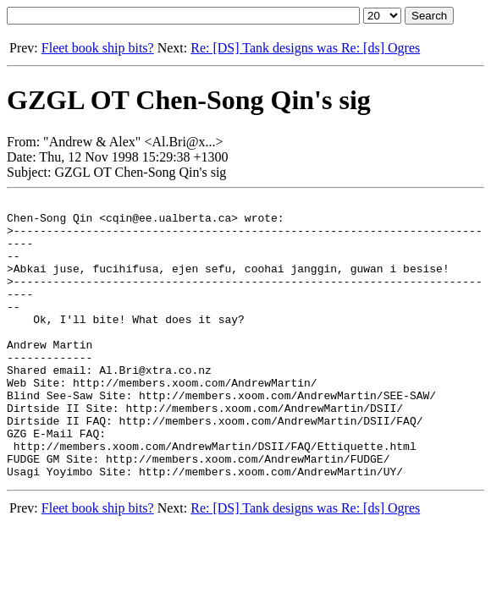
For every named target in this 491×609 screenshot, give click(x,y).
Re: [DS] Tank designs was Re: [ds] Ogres (305, 48)
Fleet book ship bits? (97, 48)
